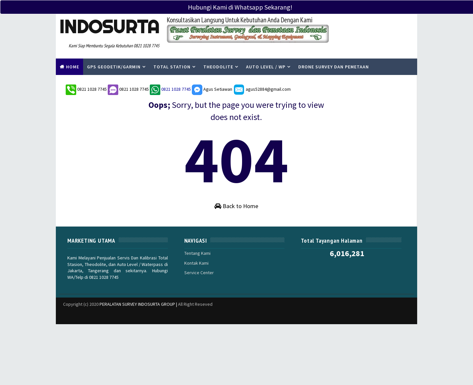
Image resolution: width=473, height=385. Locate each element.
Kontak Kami (196, 263)
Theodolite (218, 67)
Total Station (172, 67)
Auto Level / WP (265, 67)
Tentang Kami (197, 253)
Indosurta (109, 26)
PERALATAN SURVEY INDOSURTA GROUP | (139, 304)
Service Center (199, 273)
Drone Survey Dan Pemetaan (333, 67)
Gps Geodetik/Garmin (114, 67)
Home (72, 67)
